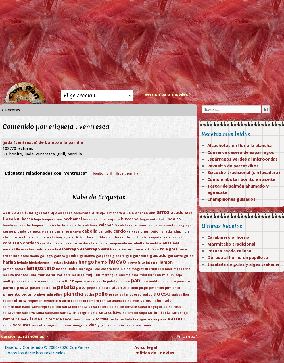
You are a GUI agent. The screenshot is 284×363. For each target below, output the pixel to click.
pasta (23, 287)
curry (77, 243)
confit (179, 237)
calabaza (125, 225)
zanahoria (116, 325)
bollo (162, 219)
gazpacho (103, 256)
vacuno (177, 318)
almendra (114, 213)
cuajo (68, 243)
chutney (56, 237)
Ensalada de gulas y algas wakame (243, 264)
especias (120, 249)
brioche (55, 225)
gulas (188, 256)
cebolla (89, 231)
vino (93, 325)
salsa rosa (172, 306)
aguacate (41, 213)
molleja (9, 281)
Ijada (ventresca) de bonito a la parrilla (43, 142)
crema (57, 243)
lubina (125, 269)
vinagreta (80, 325)
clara (89, 237)
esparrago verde (96, 249)
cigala (68, 237)
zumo (146, 325)
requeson (35, 301)
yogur (102, 325)
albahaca (65, 213)
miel (166, 275)
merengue (109, 275)
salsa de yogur (150, 306)
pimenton (156, 288)
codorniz (139, 237)
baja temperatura (48, 219)
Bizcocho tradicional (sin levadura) (243, 172)
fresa (182, 249)
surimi (154, 312)
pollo (101, 293)
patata (66, 287)
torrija (89, 319)
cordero (31, 243)
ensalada (171, 243)
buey (94, 225)
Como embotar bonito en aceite (241, 179)
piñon (58, 294)
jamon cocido (14, 269)
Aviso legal (145, 347)
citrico (79, 237)
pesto (105, 287)
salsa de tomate (123, 306)
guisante (175, 256)
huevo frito (136, 262)
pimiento (172, 287)
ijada (120, 173)
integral (152, 262)
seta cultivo (110, 312)
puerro (135, 294)
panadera (168, 281)
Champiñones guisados (231, 199)
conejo (168, 237)
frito (6, 256)
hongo (86, 261)
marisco (78, 275)
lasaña (61, 269)
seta (94, 313)
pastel (35, 287)
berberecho (92, 219)
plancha (73, 294)
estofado (151, 249)
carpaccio (36, 231)
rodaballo (78, 301)
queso (162, 293)
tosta (114, 319)
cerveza (133, 231)
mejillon (92, 274)
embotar (102, 243)
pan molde (150, 281)
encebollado (138, 243)
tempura (11, 318)
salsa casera (98, 307)
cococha (112, 237)
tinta (24, 319)
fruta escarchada (25, 256)
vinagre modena (57, 325)
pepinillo (93, 288)
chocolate (12, 237)
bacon (27, 219)
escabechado (32, 249)
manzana (46, 274)
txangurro (141, 319)
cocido (100, 237)
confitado (12, 243)
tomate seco (59, 319)
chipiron (181, 231)
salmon (133, 301)
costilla (45, 243)
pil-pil (143, 288)
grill (109, 173)
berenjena (111, 219)
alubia (128, 213)
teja (185, 313)
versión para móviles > (168, 94)
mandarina (182, 269)
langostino (40, 268)
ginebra (118, 256)
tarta (165, 312)
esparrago (69, 249)
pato (81, 287)
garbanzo (87, 256)
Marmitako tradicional (231, 244)
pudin (123, 294)
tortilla (101, 319)
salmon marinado (16, 307)
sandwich (68, 312)
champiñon (151, 231)
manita (8, 275)
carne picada (14, 231)
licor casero (102, 269)
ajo (54, 212)
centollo (105, 231)
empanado (118, 243)
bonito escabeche (17, 225)
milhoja (176, 275)
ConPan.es (80, 347)
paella (101, 281)
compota (154, 237)
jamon (166, 262)
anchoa (141, 213)
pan (135, 280)
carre (49, 231)
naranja (47, 281)
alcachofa (82, 213)
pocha (89, 294)
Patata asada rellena (229, 251)
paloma (124, 281)
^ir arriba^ (187, 336)
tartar (176, 313)
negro (59, 281)
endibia (156, 243)
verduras (21, 324)
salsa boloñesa (74, 306)
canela (170, 225)
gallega (46, 256)
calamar (140, 225)
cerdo (119, 231)
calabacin (108, 224)
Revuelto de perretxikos (233, 166)
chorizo (29, 237)
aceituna (25, 212)
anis (152, 213)
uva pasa (158, 319)
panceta (183, 281)
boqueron (39, 225)
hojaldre (70, 262)
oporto (80, 281)
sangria (83, 313)
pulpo (147, 294)
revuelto (51, 300)
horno (101, 262)
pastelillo (48, 288)
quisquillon (180, 294)
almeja (99, 212)
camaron (156, 225)
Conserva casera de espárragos (240, 152)
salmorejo (39, 307)
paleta (112, 281)
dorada (88, 243)
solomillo (130, 312)
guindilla (141, 256)
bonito (98, 173)
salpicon (54, 307)
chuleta (43, 237)
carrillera (63, 231)
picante (119, 287)
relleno (19, 300)
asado (177, 212)
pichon (133, 288)
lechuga (85, 269)
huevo (117, 261)
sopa (143, 313)
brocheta (69, 225)
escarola (51, 249)
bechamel (72, 218)
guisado (158, 255)
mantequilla (25, 275)
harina (9, 262)
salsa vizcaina (33, 313)
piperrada (45, 294)
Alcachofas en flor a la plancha (239, 145)
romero (93, 301)
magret (137, 269)
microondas (150, 274)
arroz (163, 212)
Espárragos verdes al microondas (242, 159)
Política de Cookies (154, 353)
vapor (7, 325)
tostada (126, 319)
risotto (64, 300)
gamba (72, 255)
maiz (168, 269)
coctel (125, 237)
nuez (69, 281)
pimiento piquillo (19, 294)
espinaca (135, 249)
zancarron (133, 325)
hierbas (56, 262)
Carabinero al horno (228, 237)
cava (77, 231)
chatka (167, 231)
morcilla (23, 281)
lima (116, 269)
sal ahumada (116, 301)
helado (22, 262)
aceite (9, 212)
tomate (38, 319)
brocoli (83, 225)
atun (188, 213)
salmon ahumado (156, 300)
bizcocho (130, 218)
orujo (91, 281)
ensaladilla (11, 249)
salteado (52, 313)
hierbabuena (39, 262)
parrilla (132, 173)
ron (102, 301)
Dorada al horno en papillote (237, 257)
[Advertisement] (142, 41)
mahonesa (154, 268)
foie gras (168, 249)
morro (35, 281)
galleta (59, 256)
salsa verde (12, 313)
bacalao (12, 218)
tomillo (77, 319)
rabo (7, 300)
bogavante (149, 219)
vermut (37, 325)
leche (73, 268)
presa (113, 294)
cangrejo (184, 225)
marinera (63, 275)
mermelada (128, 275)
